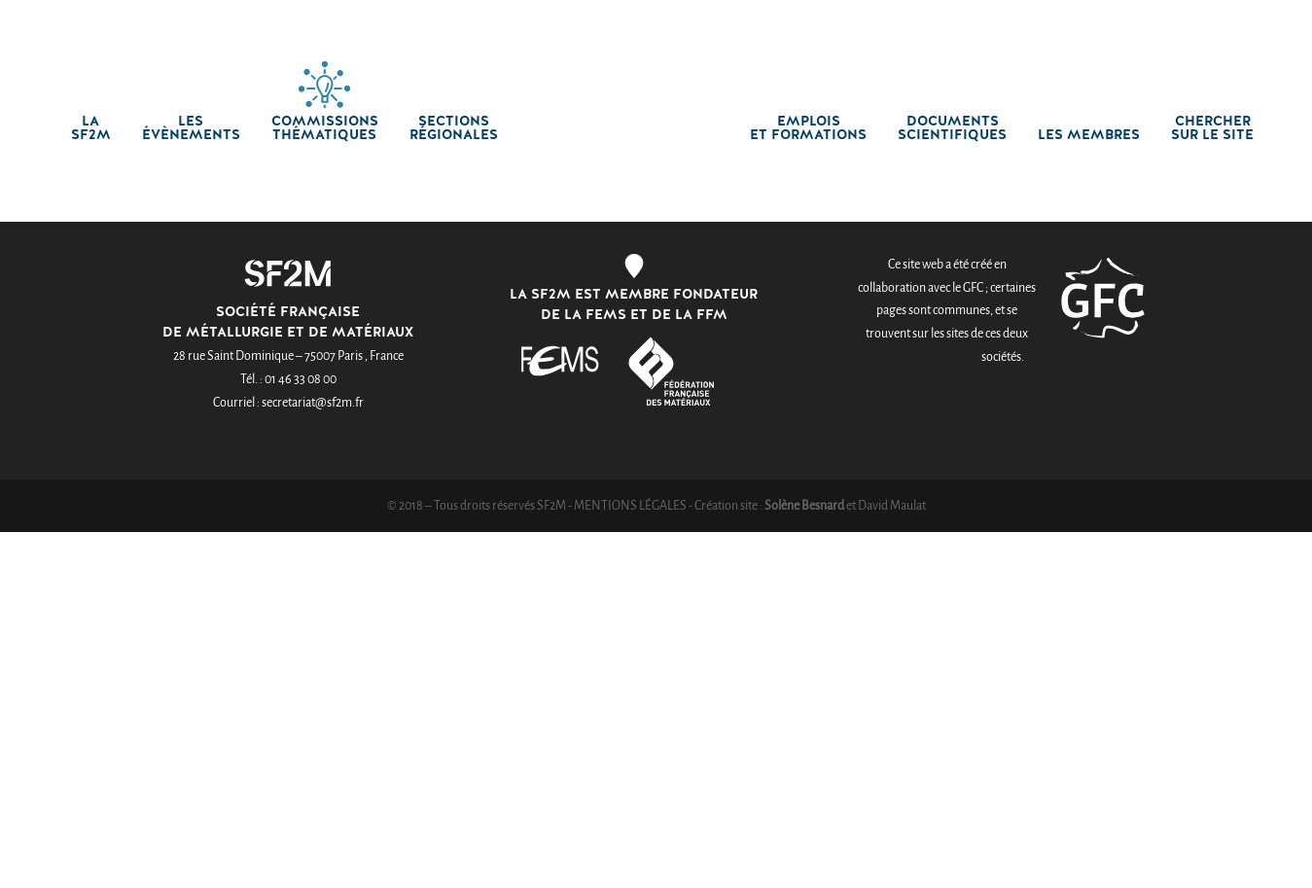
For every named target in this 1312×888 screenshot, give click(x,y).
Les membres (1089, 135)
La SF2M (91, 128)
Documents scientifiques (952, 128)
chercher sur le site (1212, 128)
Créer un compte (1041, 17)
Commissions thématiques (324, 128)
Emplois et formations (808, 128)
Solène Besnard (804, 505)
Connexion (918, 17)
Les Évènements (191, 128)
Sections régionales (453, 128)
